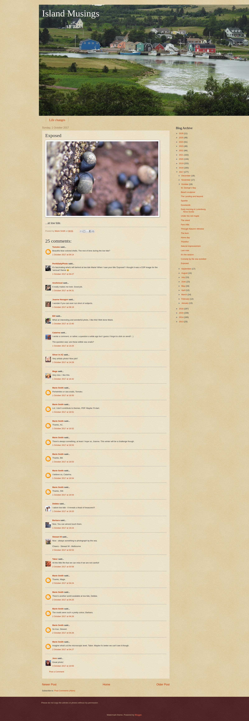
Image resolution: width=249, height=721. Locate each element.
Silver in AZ (57, 355)
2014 (181, 317)
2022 (181, 150)
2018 (181, 168)
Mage (54, 371)
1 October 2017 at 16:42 (63, 379)
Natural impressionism (191, 246)
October (185, 184)
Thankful (184, 242)
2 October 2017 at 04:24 (63, 583)
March (184, 294)
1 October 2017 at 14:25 (63, 346)
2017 (181, 172)
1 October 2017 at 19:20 (63, 511)
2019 (181, 163)
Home (106, 684)
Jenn (54, 658)
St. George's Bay (188, 188)
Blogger (138, 715)
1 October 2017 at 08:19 (63, 307)
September (186, 269)
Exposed (185, 263)
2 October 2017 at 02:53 (63, 550)
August (184, 273)
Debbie (55, 504)
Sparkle (184, 201)
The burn (185, 233)
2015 (181, 313)
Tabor (55, 559)
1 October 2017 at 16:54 (63, 478)
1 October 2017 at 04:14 (63, 254)
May (183, 286)
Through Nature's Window (192, 229)
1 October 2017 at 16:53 (63, 445)
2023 (181, 146)
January (185, 303)
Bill (53, 316)
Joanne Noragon (60, 299)
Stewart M (57, 537)
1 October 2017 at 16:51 (63, 412)
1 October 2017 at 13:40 (63, 323)
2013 (181, 321)
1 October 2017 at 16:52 (63, 428)
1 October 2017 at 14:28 (63, 362)
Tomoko (56, 247)
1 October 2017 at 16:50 (63, 395)
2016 (181, 309)
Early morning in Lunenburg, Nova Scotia (193, 210)
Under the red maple (190, 216)
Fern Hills (185, 224)
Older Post (163, 684)
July (183, 277)
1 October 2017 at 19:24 (63, 528)
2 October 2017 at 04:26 (63, 616)
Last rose (185, 250)
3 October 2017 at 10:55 (63, 666)
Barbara (56, 520)
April (183, 290)
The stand (185, 220)
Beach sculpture (188, 192)
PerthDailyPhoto (60, 263)
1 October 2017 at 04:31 (63, 290)
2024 (181, 142)
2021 (181, 155)
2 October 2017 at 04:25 (63, 600)
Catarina (56, 332)
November (186, 180)
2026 (181, 133)
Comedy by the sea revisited (193, 259)
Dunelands (185, 205)
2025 (181, 137)
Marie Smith (58, 388)
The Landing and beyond (192, 196)
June (183, 281)
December (186, 176)
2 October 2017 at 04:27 (63, 649)
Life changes (57, 120)
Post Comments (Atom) (64, 690)
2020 (181, 159)
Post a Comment (56, 671)
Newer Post (49, 684)
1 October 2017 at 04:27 (63, 274)
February (185, 299)
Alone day (185, 237)
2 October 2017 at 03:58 (63, 566)
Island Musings (70, 13)
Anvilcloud (57, 283)
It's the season (187, 254)
